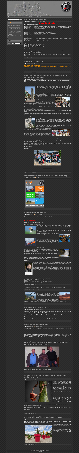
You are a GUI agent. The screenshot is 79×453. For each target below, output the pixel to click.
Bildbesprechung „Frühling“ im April (37, 307)
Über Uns (15, 16)
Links (26, 16)
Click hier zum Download (47, 168)
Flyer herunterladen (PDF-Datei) (30, 220)
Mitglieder (30, 16)
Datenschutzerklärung (38, 16)
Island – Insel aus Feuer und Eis (35, 212)
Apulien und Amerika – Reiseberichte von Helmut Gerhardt (44, 288)
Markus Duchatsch (40, 63)
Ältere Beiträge (68, 447)
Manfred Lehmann (42, 21)
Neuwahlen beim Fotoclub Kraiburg (36, 324)
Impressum (46, 16)
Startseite (10, 16)
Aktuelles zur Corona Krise (33, 61)
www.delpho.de (55, 270)
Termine (21, 16)
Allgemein (34, 57)
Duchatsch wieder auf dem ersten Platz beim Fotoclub (43, 417)
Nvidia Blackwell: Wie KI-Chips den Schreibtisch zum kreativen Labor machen (15, 33)
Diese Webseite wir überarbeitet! (35, 19)
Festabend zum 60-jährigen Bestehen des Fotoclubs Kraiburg (45, 176)
